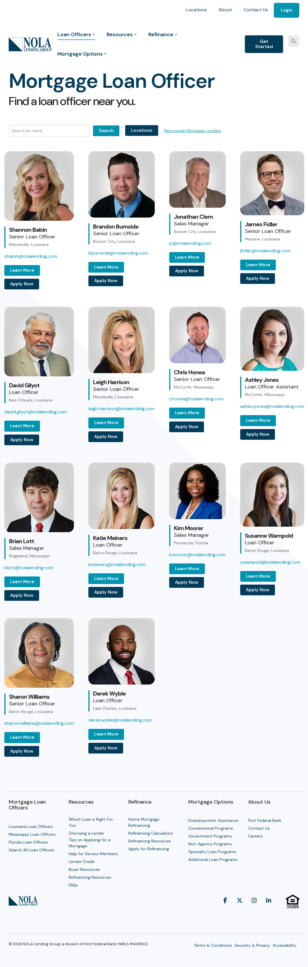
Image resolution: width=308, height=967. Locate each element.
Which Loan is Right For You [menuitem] (91, 822)
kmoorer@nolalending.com (197, 555)
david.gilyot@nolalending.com (35, 412)
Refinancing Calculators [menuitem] (150, 833)
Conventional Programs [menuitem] (210, 828)
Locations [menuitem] (196, 10)
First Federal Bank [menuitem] (264, 820)
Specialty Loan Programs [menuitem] (212, 851)
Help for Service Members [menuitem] (93, 853)
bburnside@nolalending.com (118, 253)
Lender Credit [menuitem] (82, 861)
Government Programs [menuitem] (210, 836)
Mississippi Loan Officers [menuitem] (32, 834)
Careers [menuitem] (255, 836)
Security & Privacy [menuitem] (252, 945)
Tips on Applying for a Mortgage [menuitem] (90, 843)
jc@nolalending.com (190, 243)
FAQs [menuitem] (73, 885)
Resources (122, 34)
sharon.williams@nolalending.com (39, 723)
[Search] (294, 41)
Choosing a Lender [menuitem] (86, 833)
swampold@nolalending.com (270, 562)
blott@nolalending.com (29, 568)
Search (106, 131)
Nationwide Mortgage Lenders (192, 130)
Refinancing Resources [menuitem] (90, 877)
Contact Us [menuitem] (256, 10)
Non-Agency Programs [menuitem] (210, 843)
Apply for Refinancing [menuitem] (148, 848)
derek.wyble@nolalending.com (120, 720)
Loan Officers (76, 34)
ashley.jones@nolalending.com (272, 406)
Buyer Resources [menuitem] (84, 869)
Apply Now (21, 284)
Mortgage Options (82, 53)
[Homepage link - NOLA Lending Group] (23, 902)
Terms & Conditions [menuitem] (213, 945)
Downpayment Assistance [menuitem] (213, 820)
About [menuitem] (225, 10)
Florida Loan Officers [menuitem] (28, 842)
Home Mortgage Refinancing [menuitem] (144, 822)
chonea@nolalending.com (196, 399)
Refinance (162, 34)
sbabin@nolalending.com (30, 256)
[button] (225, 911)
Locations (141, 130)
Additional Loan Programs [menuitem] (213, 859)
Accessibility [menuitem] (284, 945)
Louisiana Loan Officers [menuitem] (31, 826)
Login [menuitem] (286, 10)
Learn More (22, 270)
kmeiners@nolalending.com (117, 564)
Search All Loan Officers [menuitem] (31, 850)
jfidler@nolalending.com (265, 251)
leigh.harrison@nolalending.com (121, 409)
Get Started (264, 44)
